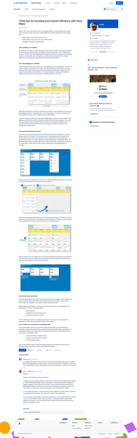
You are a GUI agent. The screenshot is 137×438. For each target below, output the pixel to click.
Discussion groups (39, 9)
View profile (103, 52)
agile (89, 67)
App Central (45, 16)
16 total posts (95, 38)
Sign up (119, 3)
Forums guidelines (76, 428)
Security (117, 433)
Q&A (27, 9)
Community (36, 3)
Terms (110, 433)
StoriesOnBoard (34, 120)
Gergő (24, 371)
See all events (94, 126)
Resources (87, 428)
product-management (111, 67)
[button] (45, 94)
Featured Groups (35, 16)
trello (96, 69)
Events (64, 3)
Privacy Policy (101, 433)
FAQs (73, 425)
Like (24, 367)
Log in (111, 3)
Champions (73, 3)
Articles (52, 9)
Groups (28, 16)
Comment (22, 350)
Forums (48, 3)
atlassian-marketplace (98, 67)
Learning (56, 3)
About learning (88, 425)
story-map (90, 69)
